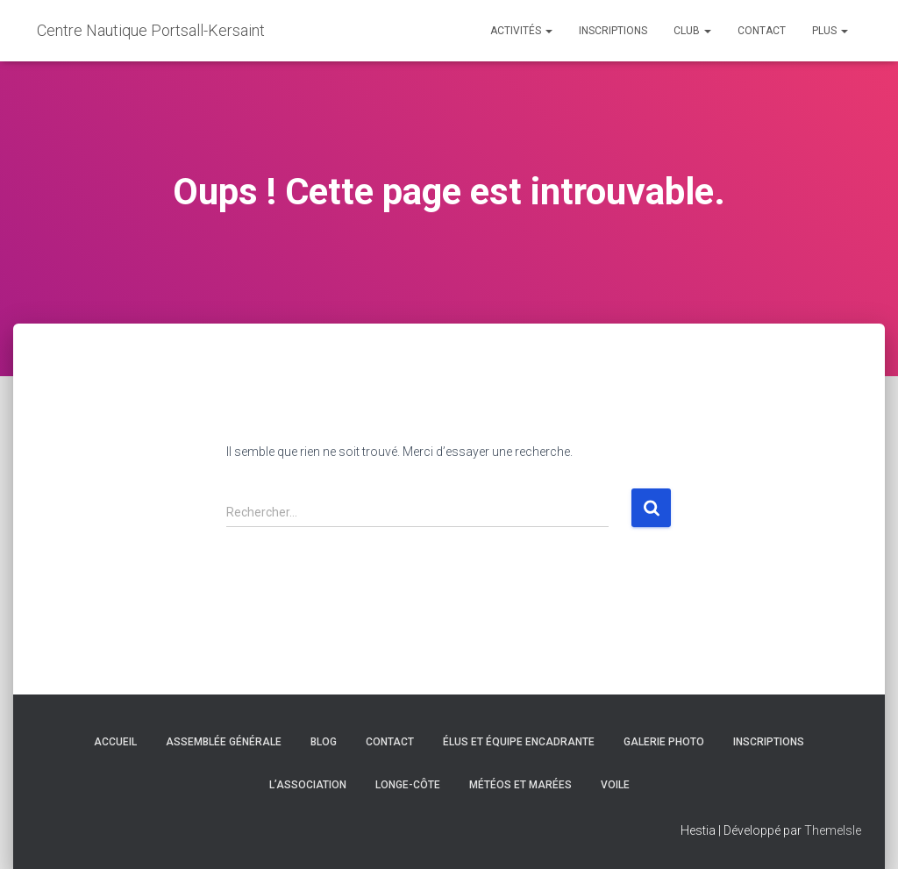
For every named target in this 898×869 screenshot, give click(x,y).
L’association (307, 785)
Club (692, 31)
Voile (615, 785)
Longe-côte (407, 785)
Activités (521, 31)
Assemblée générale (224, 742)
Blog (323, 742)
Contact (762, 31)
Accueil (115, 742)
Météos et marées (520, 785)
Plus (830, 31)
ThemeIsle (832, 830)
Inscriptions (613, 31)
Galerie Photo (664, 742)
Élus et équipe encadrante (519, 742)
